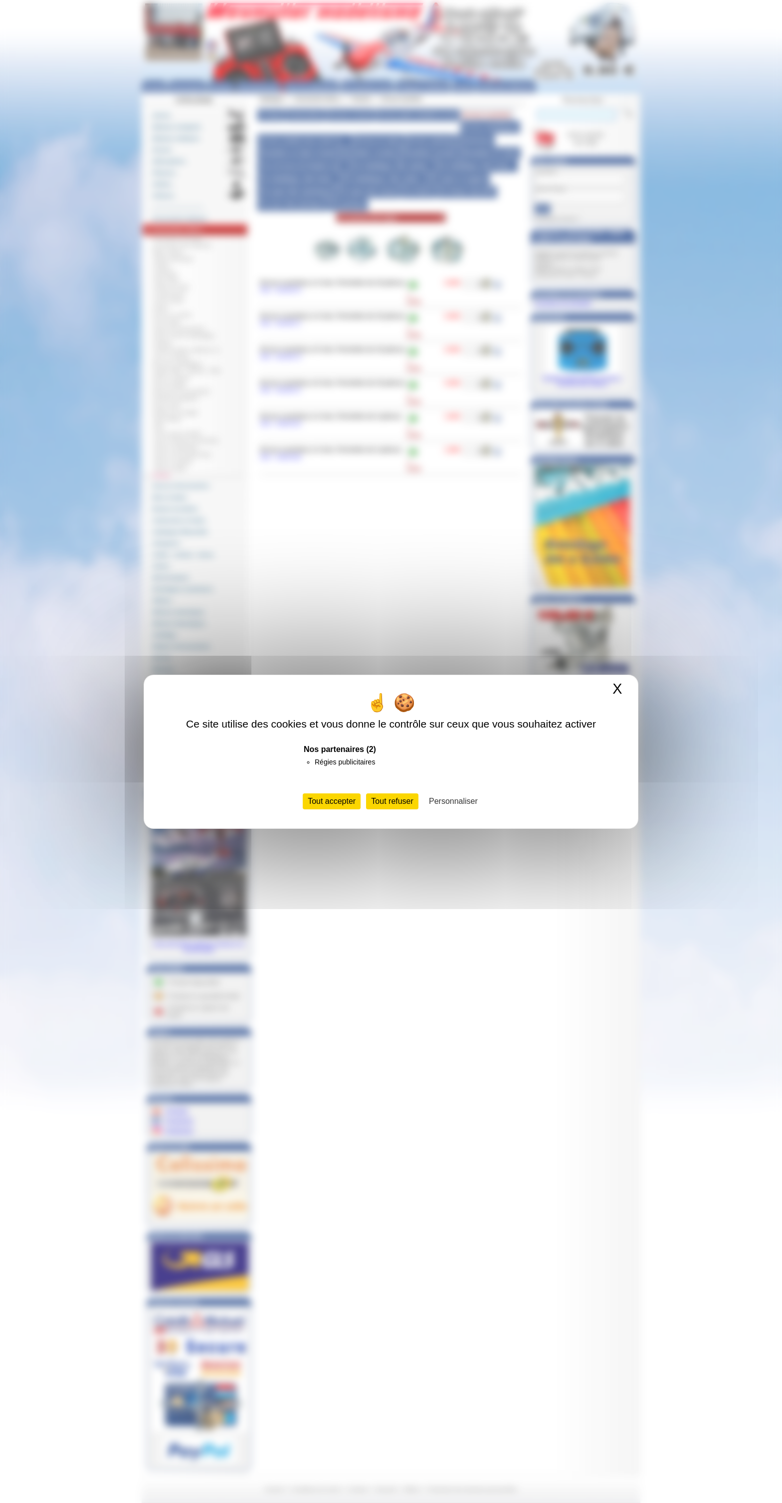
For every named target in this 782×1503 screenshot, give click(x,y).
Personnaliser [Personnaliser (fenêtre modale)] (453, 801)
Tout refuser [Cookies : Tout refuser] (392, 801)
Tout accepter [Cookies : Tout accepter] (332, 801)
